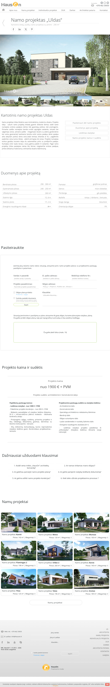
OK (107, 684)
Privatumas (19, 294)
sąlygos (26, 294)
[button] (55, 386)
